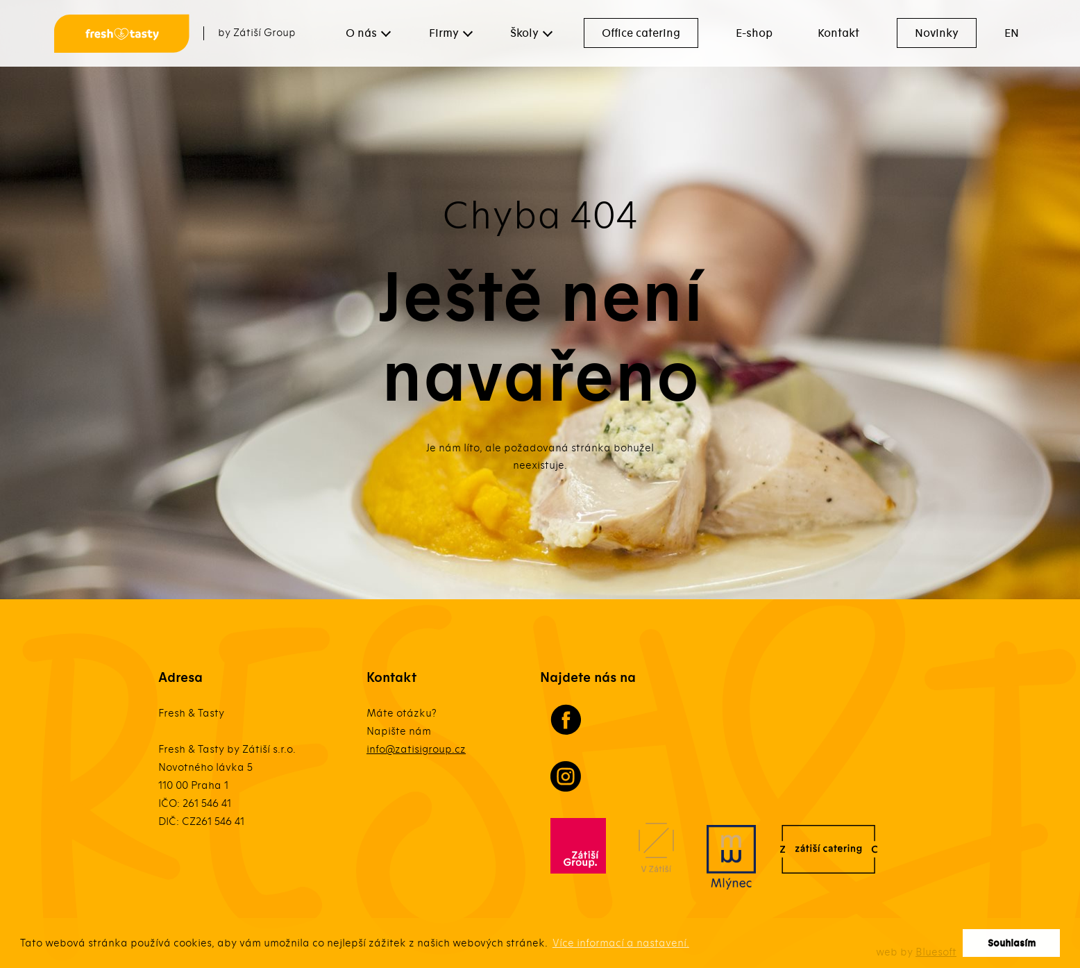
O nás (361, 33)
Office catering (641, 33)
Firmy (444, 33)
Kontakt (838, 33)
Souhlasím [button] (1012, 943)
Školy (524, 33)
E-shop (754, 33)
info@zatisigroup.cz (416, 749)
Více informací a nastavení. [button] (620, 943)
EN (1011, 33)
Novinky (937, 33)
